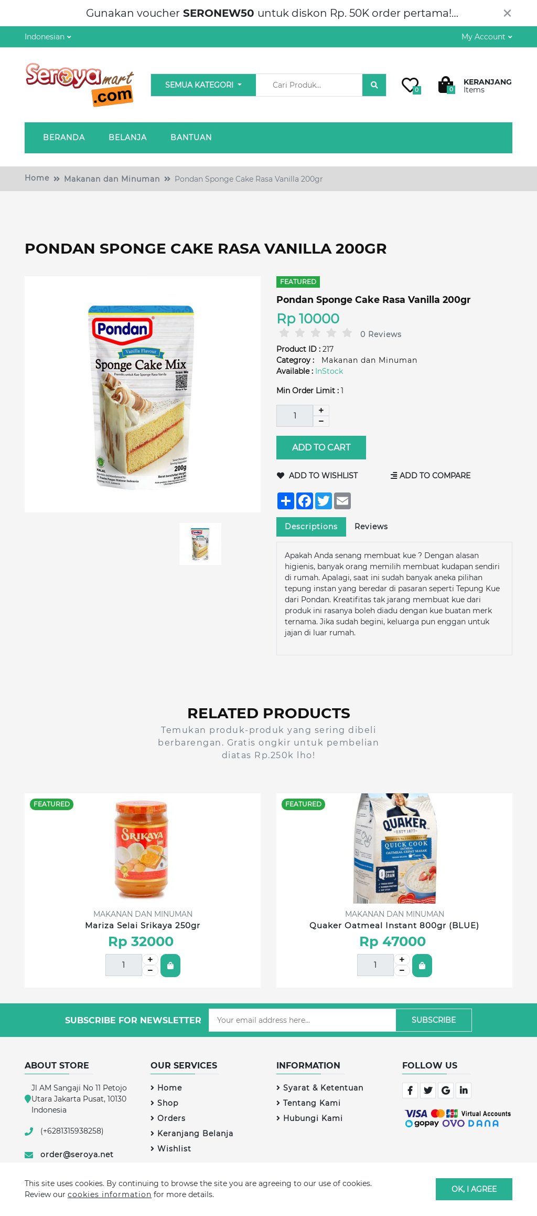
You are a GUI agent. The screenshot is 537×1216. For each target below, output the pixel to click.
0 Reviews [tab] (381, 334)
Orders (168, 1118)
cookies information (110, 1194)
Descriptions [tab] (311, 526)
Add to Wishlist (317, 475)
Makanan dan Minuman (112, 179)
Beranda (64, 137)
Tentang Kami (308, 1103)
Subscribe (434, 1020)
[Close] (507, 13)
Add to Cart (321, 448)
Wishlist (171, 1149)
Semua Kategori (200, 85)
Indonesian (45, 36)
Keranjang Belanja (192, 1133)
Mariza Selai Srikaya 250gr (142, 925)
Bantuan (191, 137)
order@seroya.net (77, 1154)
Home (37, 178)
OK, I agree (474, 1188)
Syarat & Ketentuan (319, 1088)
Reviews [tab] (371, 526)
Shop (164, 1103)
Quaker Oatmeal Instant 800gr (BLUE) (394, 925)
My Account (483, 36)
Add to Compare (431, 475)
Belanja (128, 137)
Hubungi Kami (309, 1118)
